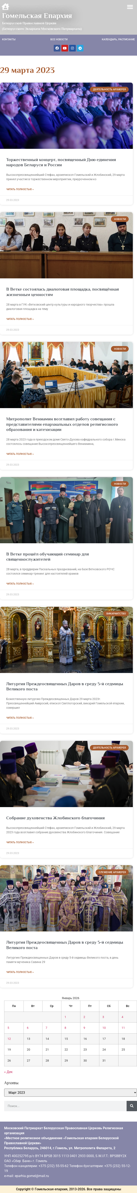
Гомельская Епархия (37, 15)
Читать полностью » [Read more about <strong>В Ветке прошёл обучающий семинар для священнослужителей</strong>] (20, 583)
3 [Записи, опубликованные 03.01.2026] (103, 1017)
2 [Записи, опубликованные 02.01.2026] (84, 1017)
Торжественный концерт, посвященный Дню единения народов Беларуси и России (61, 162)
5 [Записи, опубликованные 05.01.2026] (8, 1028)
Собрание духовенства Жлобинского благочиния (55, 817)
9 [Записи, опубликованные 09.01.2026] (84, 1028)
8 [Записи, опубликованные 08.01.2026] (65, 1028)
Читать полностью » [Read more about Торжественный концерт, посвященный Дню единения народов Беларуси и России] (20, 189)
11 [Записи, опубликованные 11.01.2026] (123, 1028)
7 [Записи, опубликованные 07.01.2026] (46, 1028)
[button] (130, 7)
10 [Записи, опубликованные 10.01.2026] (104, 1028)
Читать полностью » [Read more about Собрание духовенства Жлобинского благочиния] (20, 842)
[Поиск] (132, 1106)
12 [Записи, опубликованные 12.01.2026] (9, 1039)
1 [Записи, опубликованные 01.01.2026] (65, 1017)
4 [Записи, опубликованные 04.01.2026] (122, 1017)
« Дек (8, 1072)
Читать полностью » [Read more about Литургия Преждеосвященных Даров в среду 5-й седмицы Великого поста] (20, 717)
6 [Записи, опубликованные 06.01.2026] (28, 1028)
